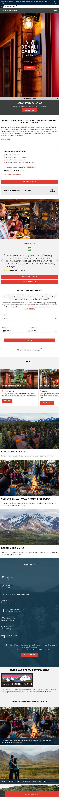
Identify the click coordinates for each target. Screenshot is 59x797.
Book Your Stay (29, 110)
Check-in (5, 327)
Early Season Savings (29, 98)
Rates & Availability (29, 181)
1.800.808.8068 (30, 167)
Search (29, 340)
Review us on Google (29, 281)
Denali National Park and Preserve (33, 127)
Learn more (5, 139)
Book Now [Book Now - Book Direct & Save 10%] (7, 400)
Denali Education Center (22, 690)
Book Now (30, 67)
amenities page (49, 645)
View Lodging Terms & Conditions (12, 174)
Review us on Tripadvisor (29, 276)
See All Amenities (29, 654)
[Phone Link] (2, 794)
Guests (4, 315)
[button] (2, 261)
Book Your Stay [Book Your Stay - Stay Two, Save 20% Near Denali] (47, 402)
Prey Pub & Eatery (23, 594)
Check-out (33, 327)
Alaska (18, 135)
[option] (29, 256)
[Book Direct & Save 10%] (19, 381)
